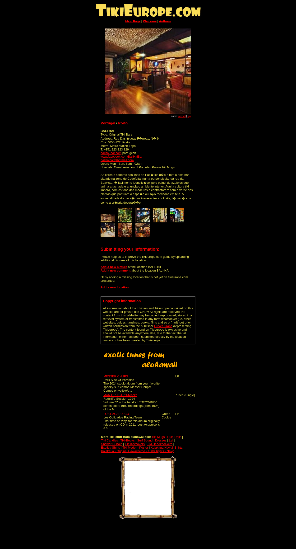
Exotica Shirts (110, 447)
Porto (123, 123)
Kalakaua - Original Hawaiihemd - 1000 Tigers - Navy (137, 451)
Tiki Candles (109, 440)
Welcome (150, 21)
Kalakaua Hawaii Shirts (166, 447)
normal (182, 116)
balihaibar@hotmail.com (117, 160)
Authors (165, 21)
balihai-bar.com (111, 153)
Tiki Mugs (158, 437)
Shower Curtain (111, 444)
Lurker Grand (163, 326)
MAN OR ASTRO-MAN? (120, 395)
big (189, 116)
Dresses (160, 440)
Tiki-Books (127, 440)
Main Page (132, 21)
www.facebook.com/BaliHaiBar (122, 156)
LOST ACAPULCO (116, 414)
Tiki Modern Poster (135, 447)
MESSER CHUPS (115, 376)
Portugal (108, 123)
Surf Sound (145, 440)
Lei (171, 440)
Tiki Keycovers (135, 444)
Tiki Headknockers (159, 444)
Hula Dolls (174, 437)
